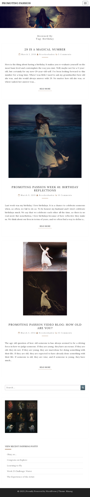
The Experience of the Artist (20, 476)
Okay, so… (11, 454)
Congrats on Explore (17, 460)
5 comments (64, 54)
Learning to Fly (14, 465)
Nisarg (69, 491)
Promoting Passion (16, 3)
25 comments (65, 333)
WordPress (51, 491)
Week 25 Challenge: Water (19, 471)
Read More (46, 88)
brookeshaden (47, 54)
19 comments (65, 195)
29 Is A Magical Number (45, 49)
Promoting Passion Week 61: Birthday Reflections (45, 188)
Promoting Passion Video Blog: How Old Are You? (45, 326)
